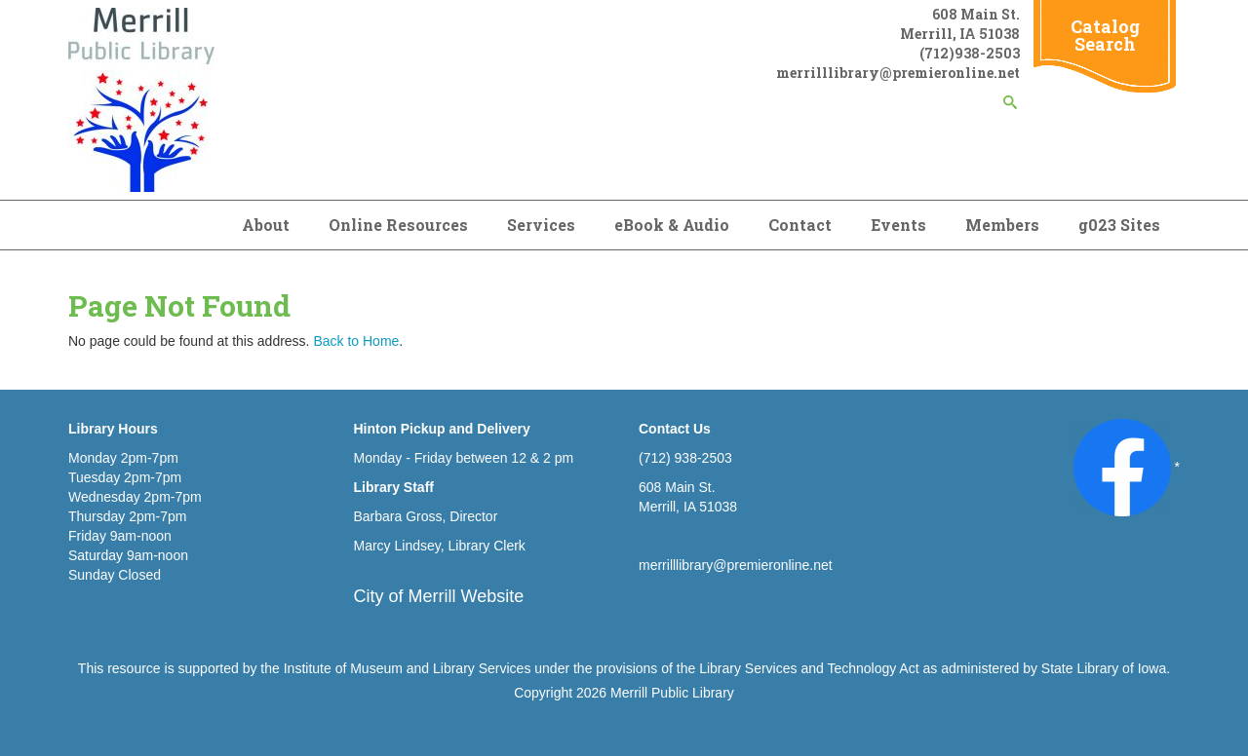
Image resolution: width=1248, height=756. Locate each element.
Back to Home (356, 341)
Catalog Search (1105, 35)
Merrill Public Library (672, 692)
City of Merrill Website (439, 596)
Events (898, 224)
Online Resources (398, 224)
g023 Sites (1119, 224)
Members (1002, 224)
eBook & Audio (671, 224)
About (266, 224)
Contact (800, 224)
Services (541, 224)
